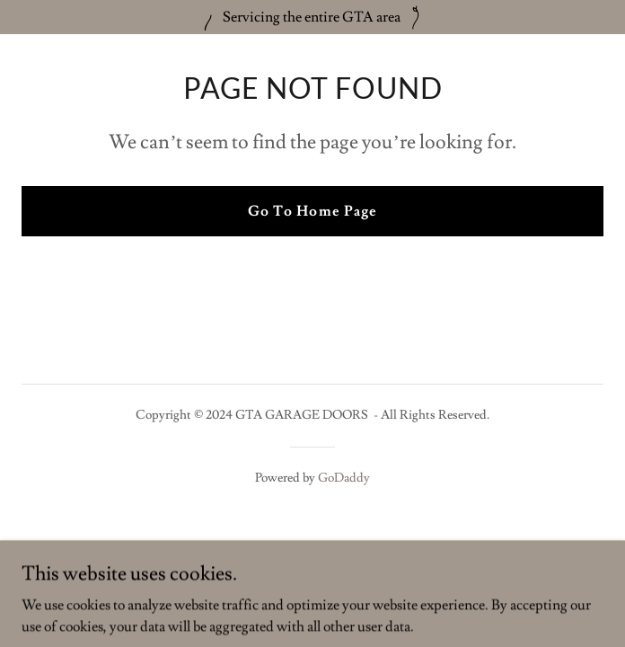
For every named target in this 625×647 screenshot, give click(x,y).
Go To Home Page (312, 211)
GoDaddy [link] (344, 478)
